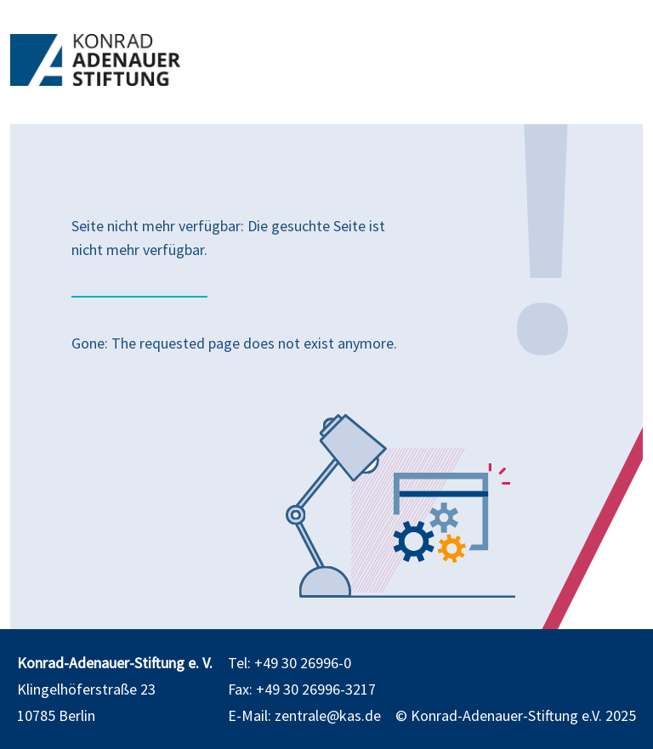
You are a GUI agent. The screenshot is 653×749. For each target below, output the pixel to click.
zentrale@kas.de (328, 715)
